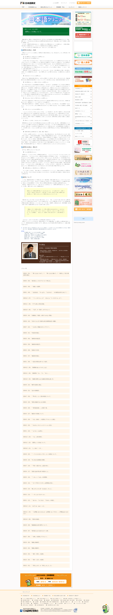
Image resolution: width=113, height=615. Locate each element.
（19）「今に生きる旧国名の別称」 (34, 459)
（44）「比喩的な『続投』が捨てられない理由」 (38, 315)
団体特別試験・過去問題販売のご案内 (83, 102)
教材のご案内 (78, 97)
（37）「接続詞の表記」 (31, 356)
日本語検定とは (32, 7)
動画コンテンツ (83, 7)
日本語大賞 (86, 601)
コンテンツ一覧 (78, 133)
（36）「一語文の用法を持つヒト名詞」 (35, 361)
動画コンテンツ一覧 (79, 136)
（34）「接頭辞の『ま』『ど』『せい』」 (36, 373)
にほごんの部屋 (26, 603)
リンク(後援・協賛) (79, 130)
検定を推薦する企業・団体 (59, 595)
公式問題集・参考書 (38, 600)
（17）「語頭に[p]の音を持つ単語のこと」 (36, 471)
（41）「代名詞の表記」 (31, 332)
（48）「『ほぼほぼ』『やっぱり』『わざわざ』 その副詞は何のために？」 (45, 292)
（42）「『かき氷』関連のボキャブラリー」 (36, 327)
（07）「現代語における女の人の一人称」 (36, 530)
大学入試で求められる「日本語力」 (82, 120)
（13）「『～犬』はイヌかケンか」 (34, 494)
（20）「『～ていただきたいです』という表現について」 (40, 454)
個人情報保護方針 (40, 605)
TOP (23, 7)
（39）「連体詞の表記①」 (32, 344)
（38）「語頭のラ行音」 (31, 350)
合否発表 (80, 600)
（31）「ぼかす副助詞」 (31, 390)
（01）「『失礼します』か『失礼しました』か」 (38, 565)
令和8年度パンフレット (80, 111)
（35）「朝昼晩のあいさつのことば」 (35, 367)
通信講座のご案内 (79, 99)
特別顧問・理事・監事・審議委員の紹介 (50, 601)
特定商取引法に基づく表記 (53, 605)
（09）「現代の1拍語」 (31, 519)
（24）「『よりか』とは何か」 (33, 431)
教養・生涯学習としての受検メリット (73, 598)
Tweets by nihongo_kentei (79, 222)
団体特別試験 (56, 600)
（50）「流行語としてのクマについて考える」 (37, 280)
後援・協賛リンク (66, 601)
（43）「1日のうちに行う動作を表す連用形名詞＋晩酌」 (40, 321)
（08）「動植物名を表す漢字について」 (35, 525)
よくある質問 (56, 2)
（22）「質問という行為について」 (34, 442)
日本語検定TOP (26, 595)
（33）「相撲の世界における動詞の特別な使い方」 (38, 379)
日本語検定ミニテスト (80, 123)
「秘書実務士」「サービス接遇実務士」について (43, 603)
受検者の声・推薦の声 (80, 94)
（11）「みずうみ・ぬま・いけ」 (34, 506)
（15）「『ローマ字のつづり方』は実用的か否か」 (38, 483)
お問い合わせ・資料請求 (28, 605)
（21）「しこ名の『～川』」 (33, 448)
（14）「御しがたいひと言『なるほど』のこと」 (38, 488)
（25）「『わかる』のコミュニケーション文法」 (38, 425)
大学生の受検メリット (44, 598)
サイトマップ (64, 2)
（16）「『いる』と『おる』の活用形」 (35, 477)
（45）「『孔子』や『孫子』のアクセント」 (37, 309)
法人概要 (36, 601)
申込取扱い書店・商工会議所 (81, 105)
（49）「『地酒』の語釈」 (32, 286)
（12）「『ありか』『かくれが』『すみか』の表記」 (39, 500)
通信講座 (48, 600)
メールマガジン (72, 2)
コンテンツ (71, 7)
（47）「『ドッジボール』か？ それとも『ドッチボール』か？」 (42, 298)
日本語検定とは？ (79, 88)
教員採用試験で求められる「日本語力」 (82, 117)
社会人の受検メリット (57, 598)
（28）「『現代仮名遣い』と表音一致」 (35, 408)
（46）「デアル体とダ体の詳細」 (34, 304)
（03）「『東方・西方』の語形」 (34, 554)
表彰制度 (87, 600)
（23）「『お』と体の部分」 (33, 436)
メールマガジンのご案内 (80, 603)
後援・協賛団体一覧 (27, 601)
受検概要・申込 (60, 7)
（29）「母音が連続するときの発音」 (35, 402)
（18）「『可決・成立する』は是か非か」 (36, 465)
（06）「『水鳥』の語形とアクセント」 (35, 536)
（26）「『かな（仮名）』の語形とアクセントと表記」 (39, 419)
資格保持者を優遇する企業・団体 (82, 91)
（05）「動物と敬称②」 (31, 542)
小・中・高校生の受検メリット (29, 598)
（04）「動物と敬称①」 (31, 548)
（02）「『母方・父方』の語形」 (34, 559)
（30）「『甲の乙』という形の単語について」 (37, 396)
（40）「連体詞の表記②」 (32, 338)
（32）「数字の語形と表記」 (32, 384)
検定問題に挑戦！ (26, 600)
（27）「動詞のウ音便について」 (34, 413)
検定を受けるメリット (46, 7)
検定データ (77, 108)
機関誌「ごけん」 (79, 113)
